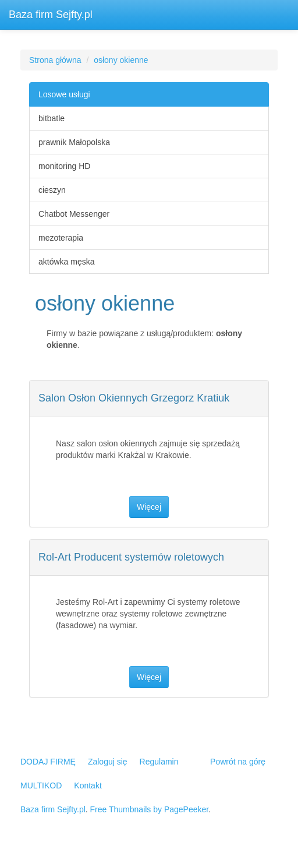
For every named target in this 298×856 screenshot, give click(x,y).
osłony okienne (121, 60)
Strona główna (55, 60)
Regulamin (159, 761)
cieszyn (52, 190)
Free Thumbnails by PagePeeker (149, 809)
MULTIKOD (41, 785)
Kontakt (87, 785)
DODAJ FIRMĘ (48, 761)
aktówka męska (66, 261)
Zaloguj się (107, 761)
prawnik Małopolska (74, 142)
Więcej (149, 507)
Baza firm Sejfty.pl (51, 14)
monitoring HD (64, 166)
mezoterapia (60, 237)
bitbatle (51, 118)
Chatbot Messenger (73, 214)
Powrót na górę (237, 761)
